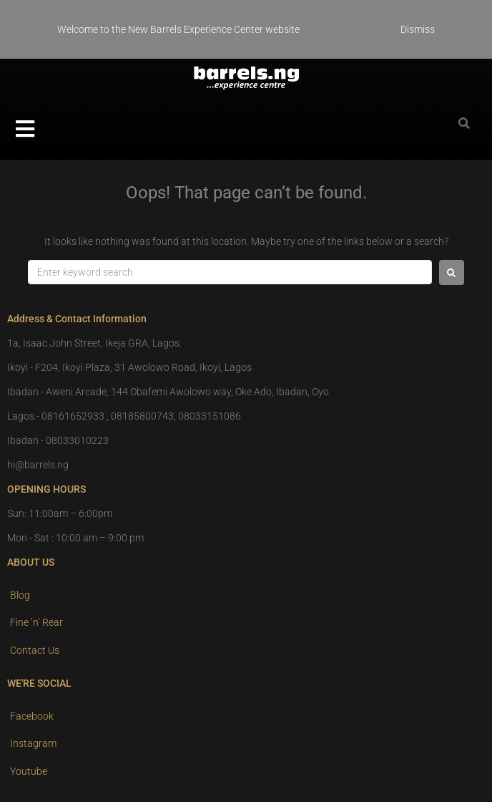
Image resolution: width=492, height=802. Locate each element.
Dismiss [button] (417, 29)
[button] (25, 129)
